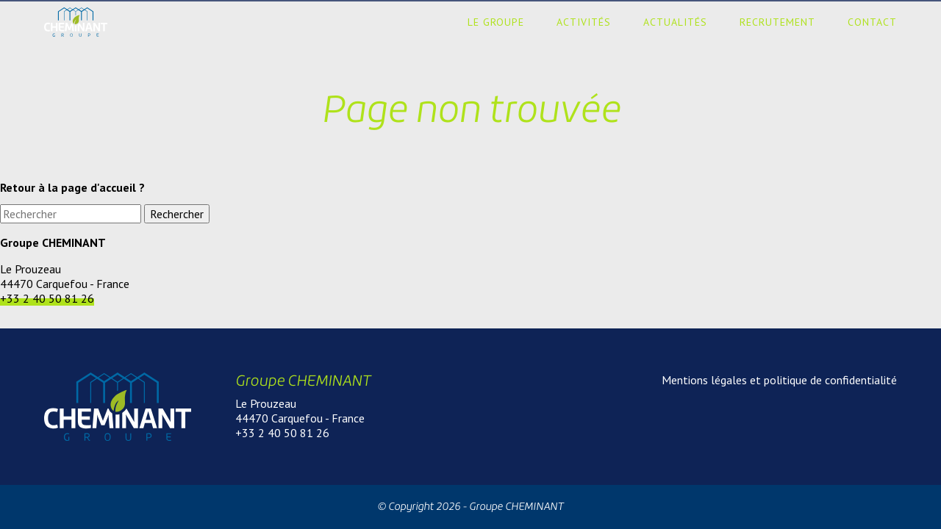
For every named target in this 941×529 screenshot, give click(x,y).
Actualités (675, 22)
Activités (584, 22)
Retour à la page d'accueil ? (72, 187)
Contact (872, 22)
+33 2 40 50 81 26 (47, 298)
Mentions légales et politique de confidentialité (779, 380)
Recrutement (777, 22)
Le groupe (496, 22)
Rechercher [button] (177, 213)
